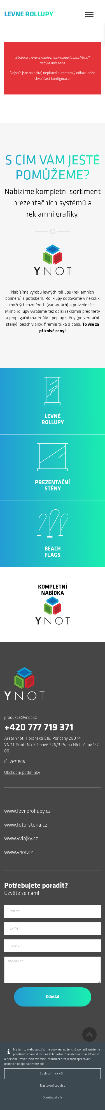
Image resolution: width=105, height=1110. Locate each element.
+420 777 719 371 (38, 728)
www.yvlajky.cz (21, 839)
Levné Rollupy (28, 14)
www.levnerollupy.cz (27, 811)
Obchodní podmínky (22, 772)
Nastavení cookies (52, 1085)
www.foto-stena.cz (25, 825)
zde (42, 1064)
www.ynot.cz (18, 852)
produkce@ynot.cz (20, 717)
